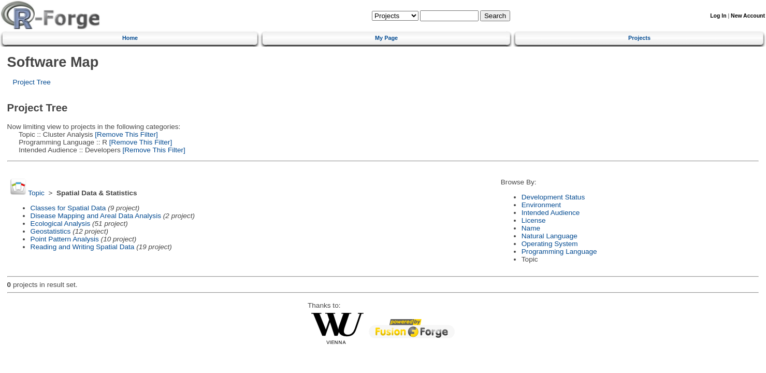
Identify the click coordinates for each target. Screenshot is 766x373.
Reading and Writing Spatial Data (83, 247)
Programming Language (559, 251)
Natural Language (549, 236)
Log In (718, 16)
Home (130, 38)
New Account (748, 16)
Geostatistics (51, 231)
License (534, 220)
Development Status (553, 197)
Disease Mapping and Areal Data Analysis (96, 216)
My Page (386, 38)
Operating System (550, 244)
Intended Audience (551, 213)
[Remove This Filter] (125, 134)
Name (531, 228)
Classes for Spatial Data (68, 208)
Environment (541, 205)
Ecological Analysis (61, 223)
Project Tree (32, 82)
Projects (639, 38)
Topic (36, 193)
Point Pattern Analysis (65, 239)
